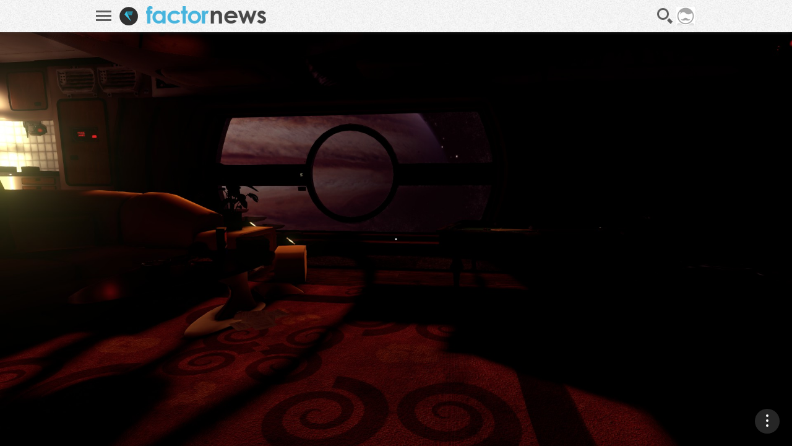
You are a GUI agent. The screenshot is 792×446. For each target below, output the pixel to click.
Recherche (665, 16)
